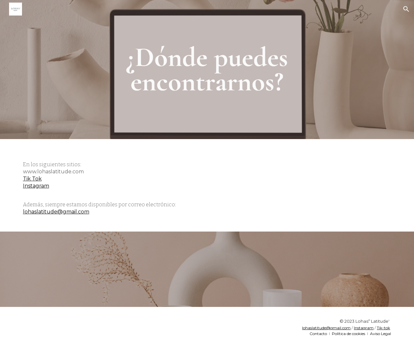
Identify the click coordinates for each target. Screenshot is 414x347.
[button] (406, 9)
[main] (207, 185)
